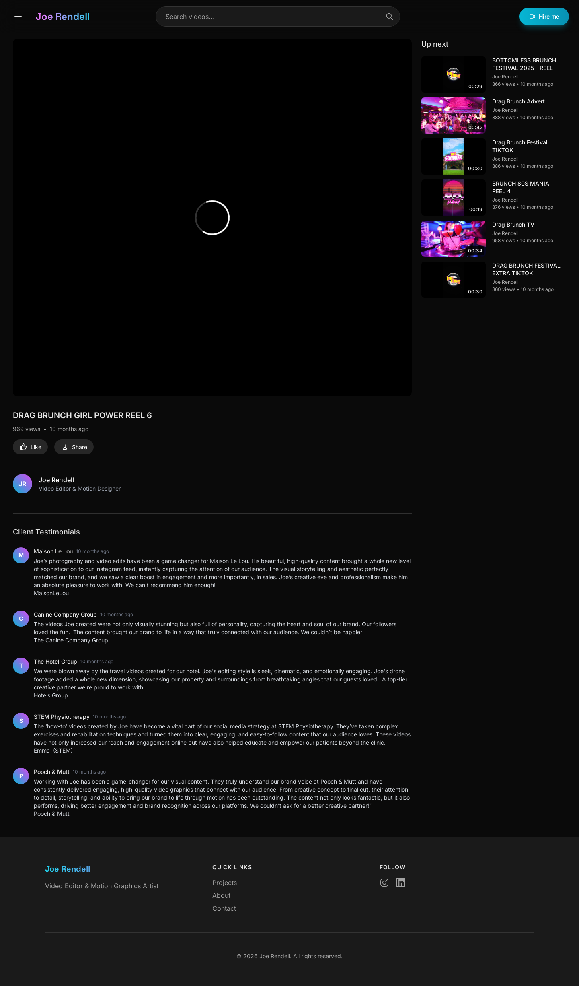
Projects (224, 883)
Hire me (544, 16)
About (221, 895)
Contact (224, 908)
